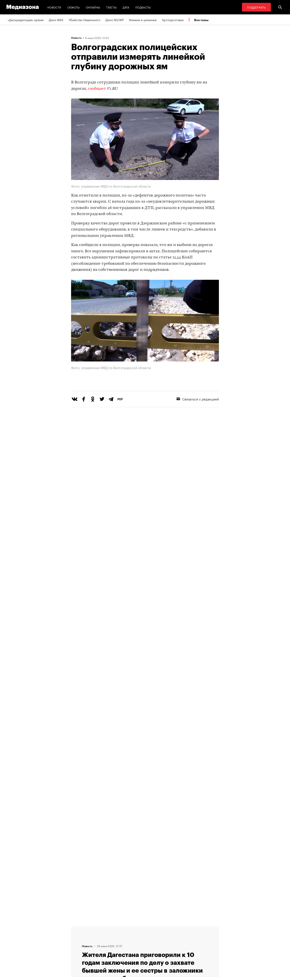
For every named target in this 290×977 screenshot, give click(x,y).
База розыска (169, 944)
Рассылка (112, 936)
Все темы (201, 20)
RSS (110, 928)
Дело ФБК (56, 19)
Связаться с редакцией (198, 416)
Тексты (111, 7)
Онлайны (93, 7)
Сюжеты (73, 7)
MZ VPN (164, 928)
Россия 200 (167, 936)
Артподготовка (173, 19)
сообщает (97, 89)
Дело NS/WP (114, 19)
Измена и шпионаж (143, 19)
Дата (126, 7)
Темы (76, 928)
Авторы (77, 936)
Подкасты (143, 7)
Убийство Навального (84, 19)
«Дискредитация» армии (25, 19)
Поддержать (256, 7)
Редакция (79, 944)
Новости (54, 7)
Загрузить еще (145, 797)
